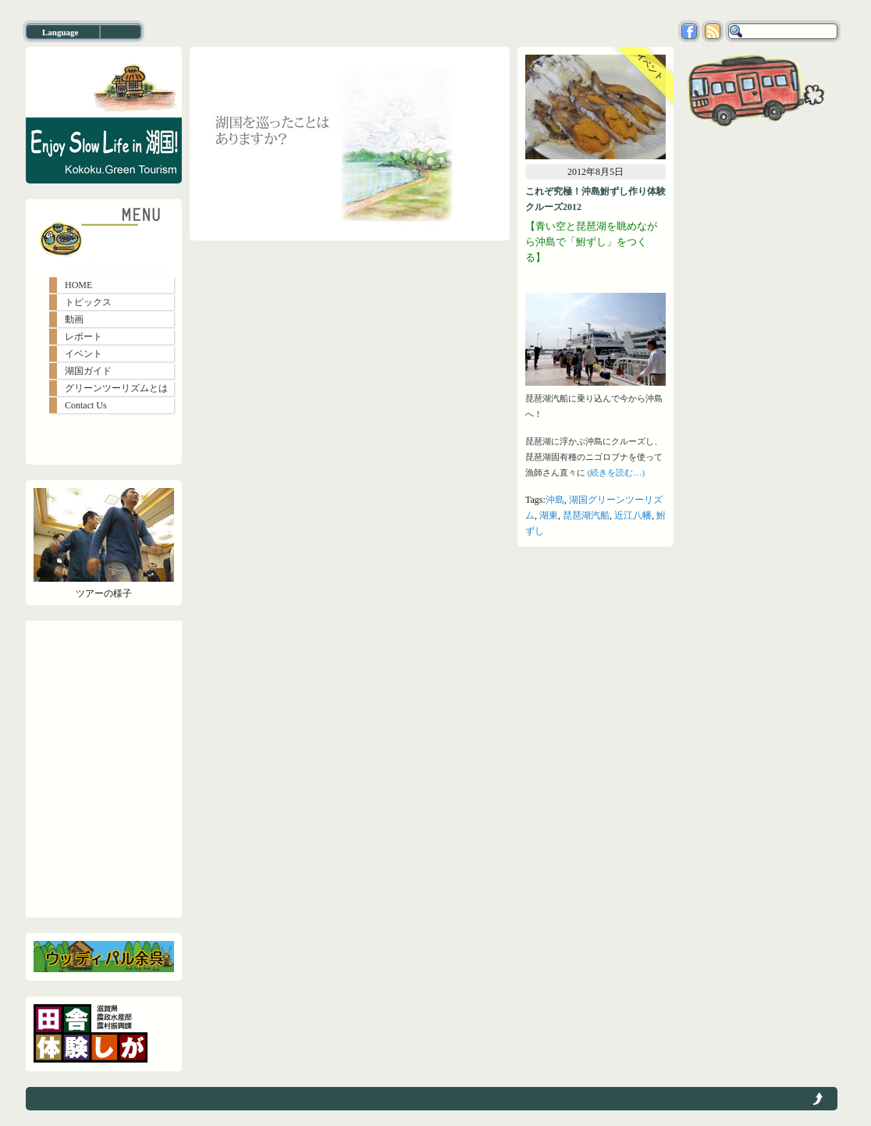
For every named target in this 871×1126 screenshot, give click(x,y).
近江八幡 (633, 515)
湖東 (548, 515)
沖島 (555, 499)
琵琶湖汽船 (586, 515)
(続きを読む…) (616, 472)
